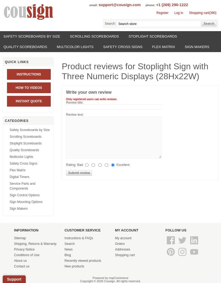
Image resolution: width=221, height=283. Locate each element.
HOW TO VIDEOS (29, 88)
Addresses (122, 249)
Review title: (75, 102)
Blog (67, 255)
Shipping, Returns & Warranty (35, 244)
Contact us (21, 266)
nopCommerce (118, 278)
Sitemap (20, 238)
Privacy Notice (24, 249)
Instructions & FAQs (78, 238)
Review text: (75, 115)
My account (123, 238)
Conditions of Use (26, 255)
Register (163, 13)
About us (20, 261)
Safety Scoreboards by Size (31, 36)
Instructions (29, 74)
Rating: (71, 165)
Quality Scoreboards (25, 47)
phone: (150, 5)
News (68, 249)
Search (69, 244)
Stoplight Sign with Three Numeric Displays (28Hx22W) (135, 71)
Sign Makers (197, 47)
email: (93, 5)
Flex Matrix (163, 47)
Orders (120, 244)
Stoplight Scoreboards (153, 36)
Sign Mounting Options (26, 202)
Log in (178, 13)
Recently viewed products (82, 261)
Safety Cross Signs (122, 47)
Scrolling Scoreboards (94, 36)
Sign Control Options (25, 195)
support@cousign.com (119, 5)
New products (74, 266)
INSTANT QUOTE (29, 101)
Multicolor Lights (75, 47)
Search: (110, 24)
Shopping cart (125, 255)
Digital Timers (19, 177)
